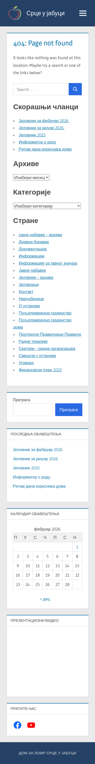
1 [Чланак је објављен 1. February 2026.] (77, 546)
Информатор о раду (37, 142)
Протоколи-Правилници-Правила (50, 334)
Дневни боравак (34, 241)
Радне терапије (33, 341)
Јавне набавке (32, 270)
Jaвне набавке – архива (40, 234)
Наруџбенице (31, 298)
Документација (33, 248)
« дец (45, 598)
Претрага (21, 399)
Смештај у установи (37, 355)
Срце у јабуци (46, 13)
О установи (29, 305)
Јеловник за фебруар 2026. (44, 120)
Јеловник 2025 (32, 134)
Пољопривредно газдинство (45, 312)
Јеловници (29, 284)
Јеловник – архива (36, 277)
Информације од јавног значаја (48, 263)
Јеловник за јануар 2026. (41, 127)
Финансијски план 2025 (40, 369)
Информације (32, 256)
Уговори (26, 362)
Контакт (26, 291)
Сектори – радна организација (47, 348)
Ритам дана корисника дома (45, 149)
